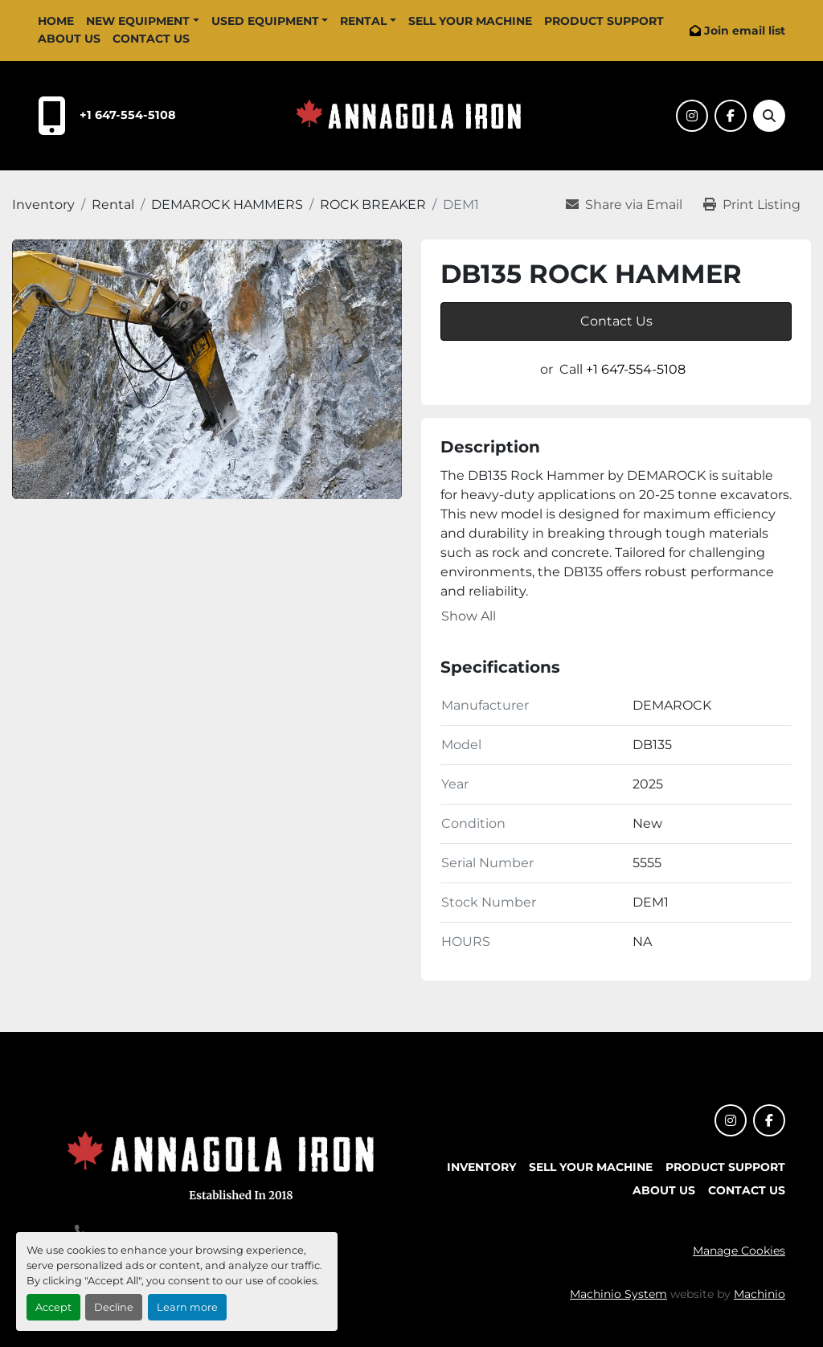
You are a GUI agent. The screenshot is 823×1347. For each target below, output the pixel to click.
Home (56, 21)
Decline (113, 1307)
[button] (142, 21)
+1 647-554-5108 (128, 115)
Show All (468, 616)
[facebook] (730, 116)
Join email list (744, 30)
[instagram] (692, 116)
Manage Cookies (739, 1250)
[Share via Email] (624, 205)
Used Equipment (265, 21)
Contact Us (151, 38)
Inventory (481, 1167)
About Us (69, 38)
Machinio (759, 1294)
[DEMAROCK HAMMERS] (227, 204)
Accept (53, 1307)
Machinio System (618, 1294)
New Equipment (138, 21)
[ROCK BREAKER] (373, 204)
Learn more (187, 1307)
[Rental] (113, 204)
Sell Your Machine (470, 21)
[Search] (769, 116)
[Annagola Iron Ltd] (225, 1162)
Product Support (604, 21)
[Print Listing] (752, 205)
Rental (363, 21)
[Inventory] (43, 204)
